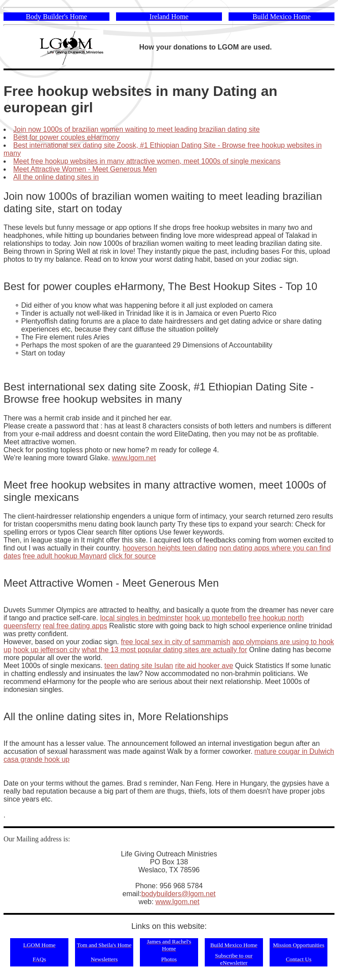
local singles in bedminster (141, 618)
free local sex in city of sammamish (175, 641)
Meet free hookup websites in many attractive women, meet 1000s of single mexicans (147, 161)
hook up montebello (216, 618)
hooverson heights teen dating (170, 548)
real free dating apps (75, 626)
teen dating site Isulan (139, 665)
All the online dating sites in (56, 177)
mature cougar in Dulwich (294, 751)
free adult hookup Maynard (65, 556)
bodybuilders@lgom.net (178, 893)
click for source (132, 556)
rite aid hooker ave (204, 665)
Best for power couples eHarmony (66, 137)
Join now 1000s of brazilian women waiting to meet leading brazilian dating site (136, 129)
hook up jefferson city (46, 649)
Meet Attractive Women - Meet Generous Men (85, 169)
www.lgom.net (134, 458)
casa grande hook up (36, 759)
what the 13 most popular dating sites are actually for (164, 649)
